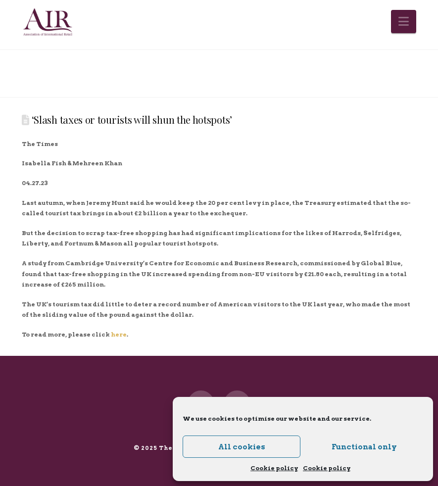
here (119, 334)
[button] (403, 21)
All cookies (241, 446)
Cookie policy (274, 468)
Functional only (364, 446)
